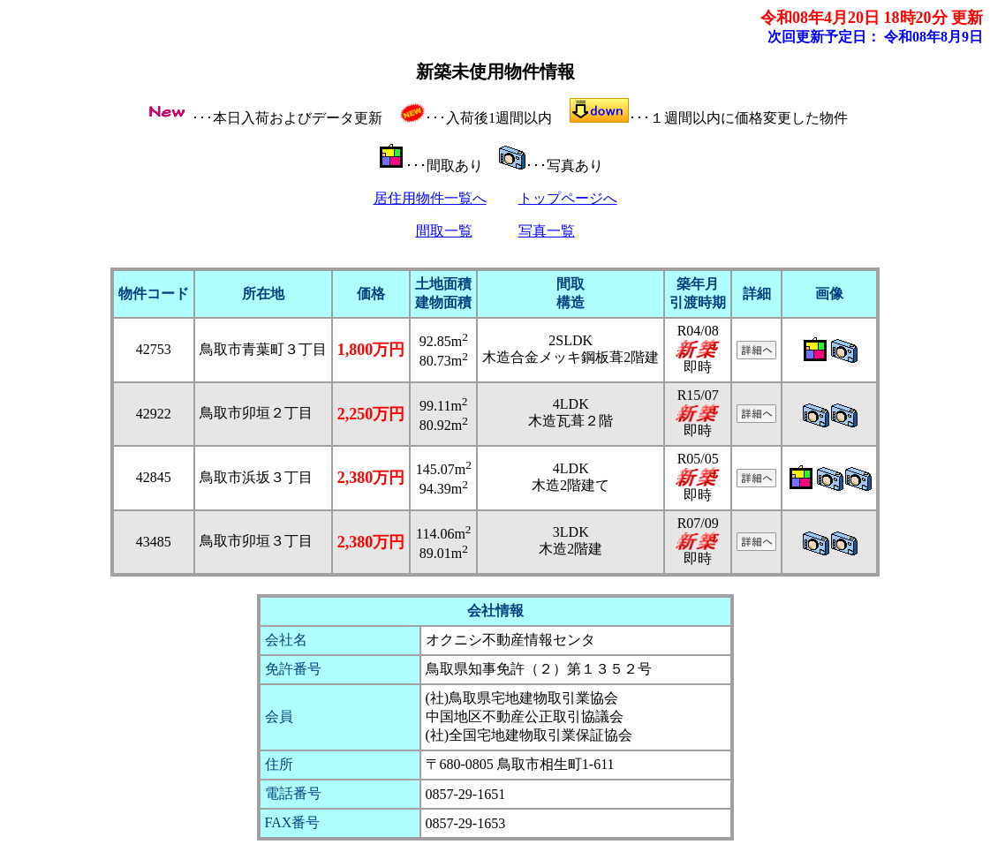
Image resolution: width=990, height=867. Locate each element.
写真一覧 (546, 230)
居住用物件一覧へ (430, 198)
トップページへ (567, 198)
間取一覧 (444, 230)
